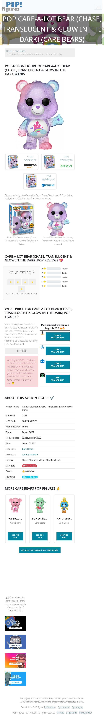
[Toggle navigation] (98, 7)
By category (77, 711)
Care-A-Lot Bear (30, 459)
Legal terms (71, 717)
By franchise (50, 711)
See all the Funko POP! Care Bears (39, 554)
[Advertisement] (52, 580)
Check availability (58, 340)
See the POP (15, 540)
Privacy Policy (85, 717)
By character (64, 711)
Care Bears (27, 453)
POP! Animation (29, 470)
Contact (60, 717)
